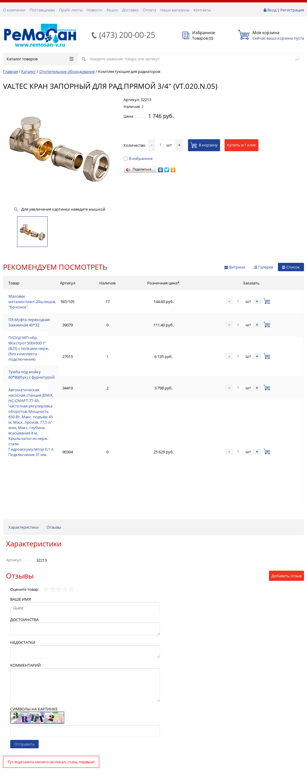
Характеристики (23, 403)
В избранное (138, 158)
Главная (10, 71)
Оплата (149, 10)
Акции (112, 10)
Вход (271, 10)
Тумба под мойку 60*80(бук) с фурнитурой (48, 344)
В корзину (204, 145)
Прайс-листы (70, 10)
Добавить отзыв (286, 451)
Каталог (28, 71)
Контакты (202, 10)
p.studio (297, 778)
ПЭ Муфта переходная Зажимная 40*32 (45, 311)
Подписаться (283, 731)
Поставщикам (42, 10)
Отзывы (53, 403)
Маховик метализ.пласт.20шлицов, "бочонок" (51, 297)
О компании (14, 10)
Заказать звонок (20, 709)
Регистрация (292, 10)
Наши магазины (174, 10)
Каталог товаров (40, 59)
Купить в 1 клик (241, 145)
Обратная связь (20, 729)
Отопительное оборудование (67, 71)
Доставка (130, 10)
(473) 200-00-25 (127, 34)
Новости (94, 10)
